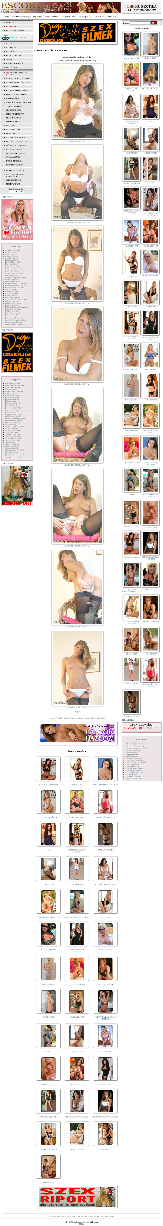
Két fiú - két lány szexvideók (136, 747)
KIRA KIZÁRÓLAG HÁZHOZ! (77, 917)
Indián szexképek (11, 301)
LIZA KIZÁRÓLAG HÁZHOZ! (105, 817)
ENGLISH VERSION (18, 37)
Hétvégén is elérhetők (17, 90)
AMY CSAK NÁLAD (105, 984)
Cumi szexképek (11, 276)
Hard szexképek (11, 295)
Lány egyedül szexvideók (135, 760)
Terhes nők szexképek (13, 438)
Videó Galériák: (142, 739)
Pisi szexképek (10, 401)
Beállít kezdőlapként (69, 1216)
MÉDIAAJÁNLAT (13, 184)
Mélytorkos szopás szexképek (16, 321)
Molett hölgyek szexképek (14, 385)
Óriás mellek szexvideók (134, 768)
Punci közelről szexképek (14, 409)
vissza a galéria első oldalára (94, 718)
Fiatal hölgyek (13, 122)
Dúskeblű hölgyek (15, 98)
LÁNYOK (10, 44)
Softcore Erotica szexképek (15, 419)
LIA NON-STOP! (48, 984)
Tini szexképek (10, 442)
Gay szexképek (10, 289)
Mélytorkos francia (16, 145)
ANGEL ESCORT (77, 1052)
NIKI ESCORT (48, 1017)
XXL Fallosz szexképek (13, 458)
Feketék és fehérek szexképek (16, 285)
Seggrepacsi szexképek (13, 415)
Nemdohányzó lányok (17, 83)
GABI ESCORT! (151, 589)
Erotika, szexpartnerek (104, 16)
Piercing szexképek (12, 399)
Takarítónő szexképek (13, 434)
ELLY (151, 183)
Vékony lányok (14, 106)
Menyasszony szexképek (14, 323)
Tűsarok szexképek (12, 452)
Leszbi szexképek (11, 317)
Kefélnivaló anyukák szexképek (16, 307)
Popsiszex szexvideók (133, 770)
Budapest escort (14, 165)
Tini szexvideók (131, 774)
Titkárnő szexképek (12, 444)
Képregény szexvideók (134, 758)
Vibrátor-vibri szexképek (14, 456)
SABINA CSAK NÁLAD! (77, 817)
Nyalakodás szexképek (13, 395)
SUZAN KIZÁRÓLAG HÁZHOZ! (77, 951)
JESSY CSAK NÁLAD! (48, 817)
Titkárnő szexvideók (133, 776)
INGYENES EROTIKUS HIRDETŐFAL (15, 175)
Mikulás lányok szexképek (14, 325)
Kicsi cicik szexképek (13, 309)
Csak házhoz (12, 86)
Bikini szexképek (11, 260)
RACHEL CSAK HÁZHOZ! (105, 884)
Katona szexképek (11, 305)
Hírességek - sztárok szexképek (16, 299)
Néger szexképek (11, 389)
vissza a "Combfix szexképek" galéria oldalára (66, 718)
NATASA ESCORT (48, 1084)
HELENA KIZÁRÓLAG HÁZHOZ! (132, 212)
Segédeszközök (13, 110)
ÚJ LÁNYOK (11, 48)
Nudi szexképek (11, 393)
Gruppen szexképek (12, 293)
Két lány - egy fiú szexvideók (136, 749)
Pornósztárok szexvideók (134, 772)
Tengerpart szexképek (13, 436)
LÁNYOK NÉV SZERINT (16, 170)
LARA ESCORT (77, 884)
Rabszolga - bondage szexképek (16, 411)
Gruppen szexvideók (133, 755)
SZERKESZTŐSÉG (13, 180)
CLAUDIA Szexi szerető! (48, 785)
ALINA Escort (77, 785)
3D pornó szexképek (12, 250)
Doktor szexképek (11, 280)
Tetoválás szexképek (12, 440)
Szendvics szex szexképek (14, 426)
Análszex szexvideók (133, 751)
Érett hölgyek (13, 118)
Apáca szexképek (11, 256)
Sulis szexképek (11, 424)
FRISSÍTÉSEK (11, 67)
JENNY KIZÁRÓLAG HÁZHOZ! (105, 1117)
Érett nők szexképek (12, 281)
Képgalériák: (17, 246)
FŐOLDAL (10, 23)
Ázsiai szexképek (11, 258)
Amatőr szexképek (12, 252)
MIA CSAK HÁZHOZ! (150, 89)
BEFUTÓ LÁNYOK (13, 55)
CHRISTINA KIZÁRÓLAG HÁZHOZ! (105, 1018)
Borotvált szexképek (12, 266)
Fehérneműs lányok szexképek (16, 283)
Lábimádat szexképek (13, 313)
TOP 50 (9, 59)
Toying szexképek (11, 448)
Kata (48, 850)
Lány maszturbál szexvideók (136, 762)
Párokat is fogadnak (16, 141)
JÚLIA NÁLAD (105, 1084)
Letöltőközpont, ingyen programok (27, 16)
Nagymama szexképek (13, 387)
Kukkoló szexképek (12, 311)
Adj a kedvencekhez (85, 1216)
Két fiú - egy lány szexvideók (136, 745)
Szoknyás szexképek (12, 430)
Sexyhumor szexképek (13, 417)
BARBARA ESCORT (105, 850)
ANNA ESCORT (151, 400)
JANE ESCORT (48, 884)
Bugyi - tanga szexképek (14, 268)
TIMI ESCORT (48, 1182)
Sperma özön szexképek (13, 421)
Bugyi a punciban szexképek (15, 270)
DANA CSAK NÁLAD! (48, 1149)
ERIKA (48, 1052)
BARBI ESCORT (77, 1149)
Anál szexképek (11, 254)
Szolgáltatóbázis (68, 16)
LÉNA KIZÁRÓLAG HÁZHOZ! (77, 1117)
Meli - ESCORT (150, 654)
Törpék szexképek (11, 446)
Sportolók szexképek (12, 422)
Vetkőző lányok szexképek (14, 454)
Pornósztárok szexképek (14, 407)
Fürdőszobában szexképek (14, 287)
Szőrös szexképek (11, 432)
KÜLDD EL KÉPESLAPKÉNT (75, 141)
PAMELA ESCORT (77, 1084)
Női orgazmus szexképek (14, 391)
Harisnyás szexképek (12, 297)
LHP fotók (11, 133)
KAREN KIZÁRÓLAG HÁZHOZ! (77, 851)
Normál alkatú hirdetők (18, 102)
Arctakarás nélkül (16, 137)
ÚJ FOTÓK (10, 52)
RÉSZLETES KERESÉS (15, 30)
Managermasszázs (15, 153)
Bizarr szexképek (11, 264)
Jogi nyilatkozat (54, 1216)
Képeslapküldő (85, 16)
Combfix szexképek (12, 272)
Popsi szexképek (11, 405)
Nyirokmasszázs (14, 161)
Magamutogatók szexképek (15, 319)
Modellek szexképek (12, 383)
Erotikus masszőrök (16, 94)
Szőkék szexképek (11, 428)
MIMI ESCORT (131, 307)
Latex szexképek (11, 315)
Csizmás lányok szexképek (15, 274)
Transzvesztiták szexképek (14, 450)
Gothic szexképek (11, 291)
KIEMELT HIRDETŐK (14, 63)
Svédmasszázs (13, 157)
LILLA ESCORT (105, 1149)
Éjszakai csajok (14, 149)
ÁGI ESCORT (105, 917)
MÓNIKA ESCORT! (77, 1017)
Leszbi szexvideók (132, 764)
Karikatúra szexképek (13, 303)
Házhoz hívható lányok (18, 79)
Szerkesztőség (98, 1216)
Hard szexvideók (132, 756)
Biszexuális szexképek (13, 262)
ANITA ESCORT (105, 1052)
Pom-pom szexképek (12, 403)
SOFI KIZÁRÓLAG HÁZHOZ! (48, 917)
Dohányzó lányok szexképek (15, 278)
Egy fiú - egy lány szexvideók (136, 743)
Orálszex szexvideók (133, 766)
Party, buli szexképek (12, 397)
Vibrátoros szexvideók (134, 778)
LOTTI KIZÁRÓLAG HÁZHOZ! (105, 785)
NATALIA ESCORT (48, 950)
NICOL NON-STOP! (105, 950)
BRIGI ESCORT (151, 369)
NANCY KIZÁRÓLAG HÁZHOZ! (131, 623)
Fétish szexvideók (132, 753)
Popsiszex (10, 126)
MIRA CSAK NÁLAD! (48, 1117)
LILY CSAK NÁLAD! (77, 984)
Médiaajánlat (109, 1216)
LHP (7, 16)
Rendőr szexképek (11, 413)
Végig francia (13, 130)
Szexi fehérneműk (15, 114)
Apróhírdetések (51, 16)
